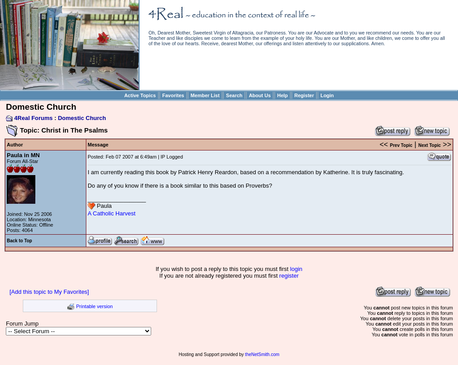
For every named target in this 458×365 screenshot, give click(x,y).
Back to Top (19, 240)
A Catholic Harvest (112, 213)
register (288, 275)
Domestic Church (82, 118)
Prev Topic (401, 145)
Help (282, 95)
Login (327, 95)
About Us (260, 95)
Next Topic (429, 145)
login (296, 269)
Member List (205, 95)
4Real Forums (33, 118)
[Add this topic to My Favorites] (49, 291)
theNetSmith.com (262, 354)
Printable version (94, 306)
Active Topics (140, 95)
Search (234, 95)
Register (304, 95)
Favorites (173, 95)
